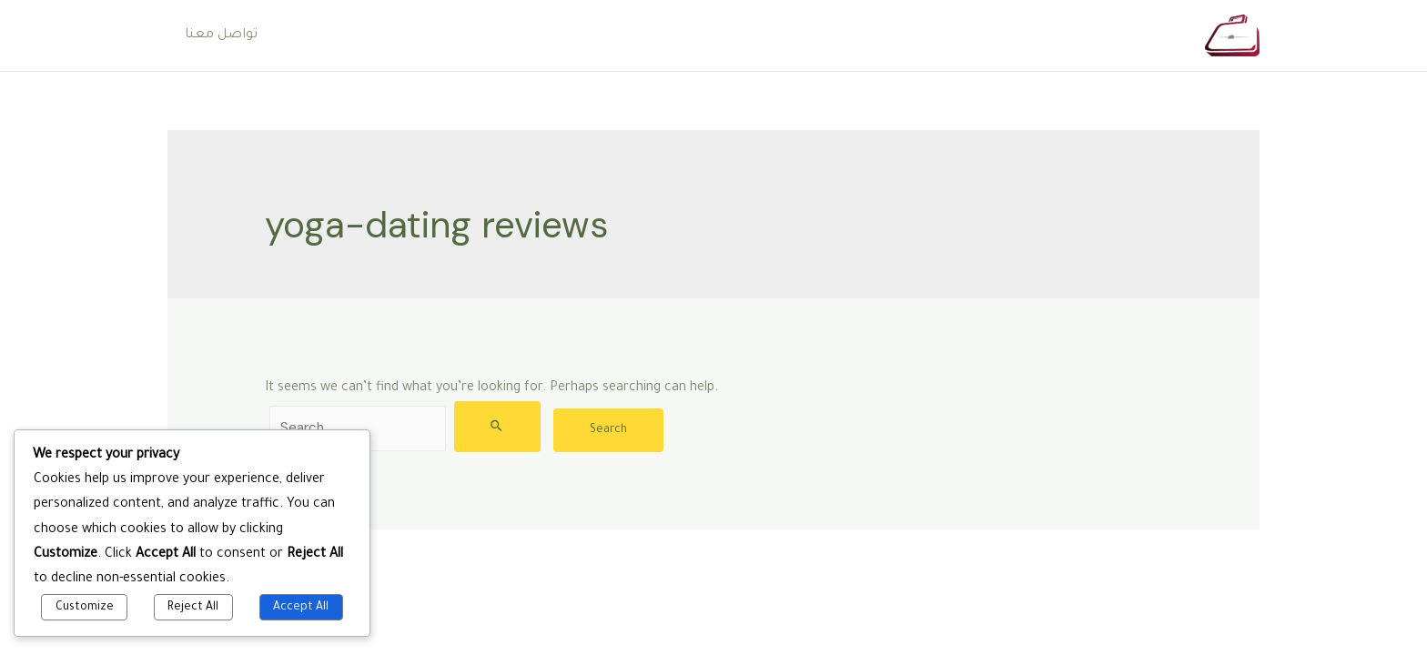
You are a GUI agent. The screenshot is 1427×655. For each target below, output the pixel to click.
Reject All (192, 607)
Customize (85, 607)
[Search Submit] (497, 426)
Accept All (301, 607)
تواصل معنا (218, 35)
